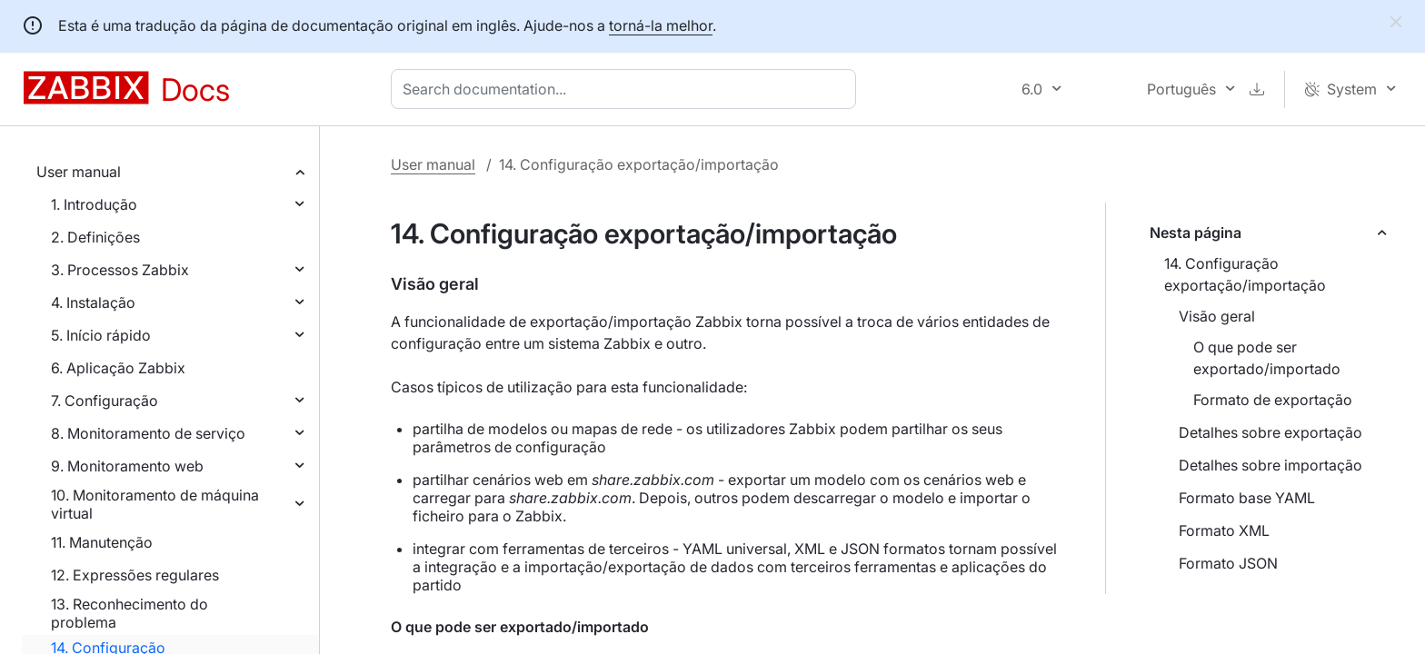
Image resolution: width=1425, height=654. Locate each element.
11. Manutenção (102, 542)
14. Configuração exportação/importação (1245, 274)
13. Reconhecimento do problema (129, 613)
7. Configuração (104, 400)
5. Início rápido (101, 335)
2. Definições (95, 237)
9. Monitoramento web (127, 466)
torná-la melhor (660, 25)
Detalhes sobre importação (1270, 465)
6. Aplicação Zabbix (118, 368)
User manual (78, 172)
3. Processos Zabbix (120, 270)
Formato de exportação (1272, 400)
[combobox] (627, 89)
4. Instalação (93, 302)
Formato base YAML (1247, 498)
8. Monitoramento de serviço (148, 433)
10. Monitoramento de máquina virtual (155, 504)
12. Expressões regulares (135, 575)
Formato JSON (1228, 563)
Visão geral (1217, 316)
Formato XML (1224, 530)
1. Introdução (94, 204)
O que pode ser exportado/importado (1266, 358)
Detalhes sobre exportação (1270, 432)
